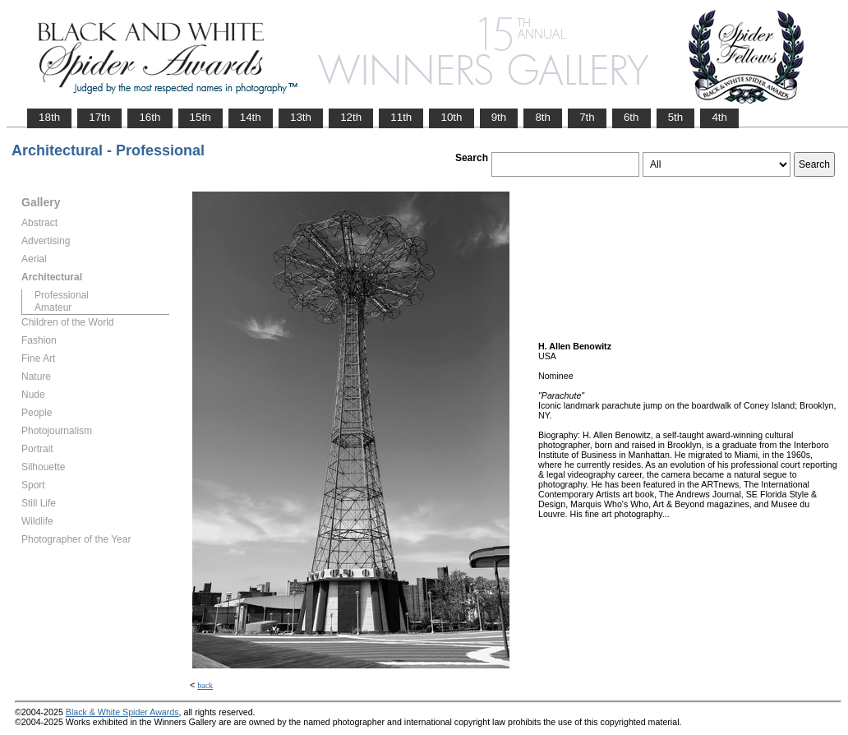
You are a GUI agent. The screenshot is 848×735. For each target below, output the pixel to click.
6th (631, 117)
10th (451, 117)
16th (149, 117)
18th (49, 117)
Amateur (53, 307)
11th (401, 117)
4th (719, 117)
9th (499, 117)
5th (676, 117)
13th (300, 117)
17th (99, 117)
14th (250, 117)
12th (351, 117)
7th (587, 117)
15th (200, 117)
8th (543, 117)
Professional (62, 295)
